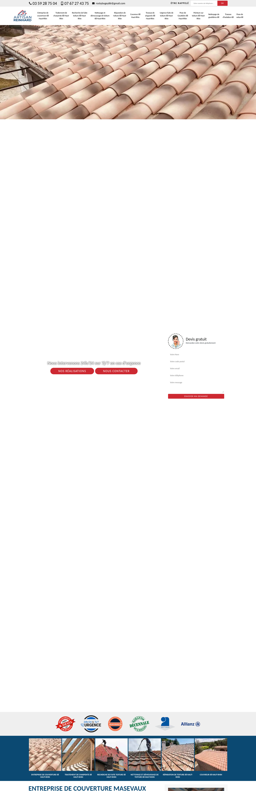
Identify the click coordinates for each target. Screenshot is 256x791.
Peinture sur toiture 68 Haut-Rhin (198, 15)
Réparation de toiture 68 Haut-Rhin (119, 15)
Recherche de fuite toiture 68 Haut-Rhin (79, 15)
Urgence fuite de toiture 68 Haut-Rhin (166, 15)
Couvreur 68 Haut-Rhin (135, 15)
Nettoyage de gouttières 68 (213, 15)
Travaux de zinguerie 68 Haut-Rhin (150, 15)
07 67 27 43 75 (74, 3)
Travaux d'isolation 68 (228, 15)
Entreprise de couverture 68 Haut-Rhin (43, 15)
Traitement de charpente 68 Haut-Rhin (61, 15)
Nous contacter (116, 371)
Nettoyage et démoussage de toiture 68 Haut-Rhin (99, 15)
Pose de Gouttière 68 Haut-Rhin (183, 15)
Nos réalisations (72, 371)
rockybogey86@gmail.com (108, 3)
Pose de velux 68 (239, 15)
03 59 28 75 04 (43, 3)
